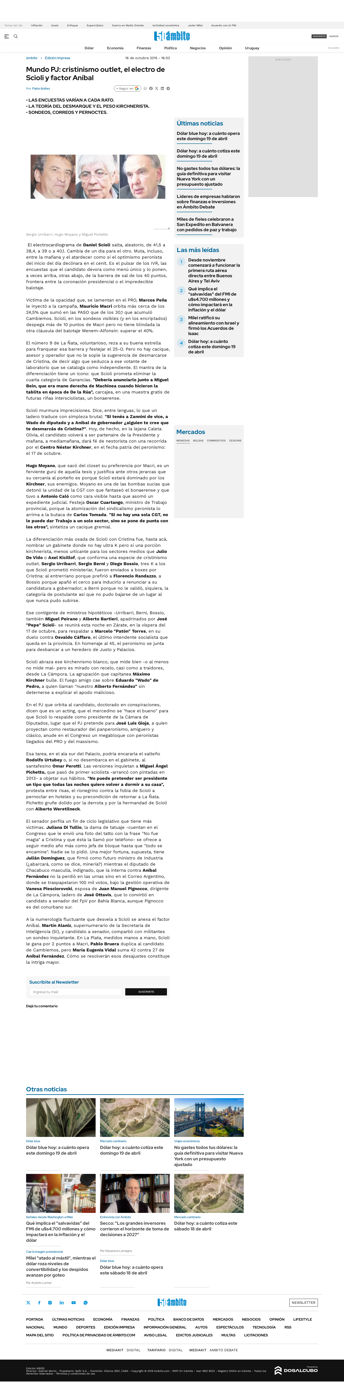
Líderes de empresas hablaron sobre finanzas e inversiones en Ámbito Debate (208, 202)
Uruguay (252, 48)
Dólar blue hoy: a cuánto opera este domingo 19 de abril (208, 136)
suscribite (319, 36)
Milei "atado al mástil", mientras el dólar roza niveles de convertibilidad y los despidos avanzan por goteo (61, 1266)
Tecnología (264, 1327)
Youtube (73, 1302)
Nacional (35, 1327)
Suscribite (146, 991)
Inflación (36, 25)
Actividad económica (165, 25)
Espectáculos (230, 1327)
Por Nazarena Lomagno (116, 1251)
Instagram (50, 1303)
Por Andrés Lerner (39, 1283)
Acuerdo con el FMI (223, 25)
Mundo (60, 1327)
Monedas (183, 440)
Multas (228, 1335)
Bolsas (198, 440)
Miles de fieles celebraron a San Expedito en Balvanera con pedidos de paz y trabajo (206, 224)
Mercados (223, 1319)
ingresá (334, 36)
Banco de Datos (188, 1319)
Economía (115, 48)
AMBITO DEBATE (213, 1350)
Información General (165, 1327)
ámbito (32, 58)
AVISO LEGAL (155, 1335)
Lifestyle (302, 1319)
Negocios (198, 48)
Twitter (28, 1302)
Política (170, 48)
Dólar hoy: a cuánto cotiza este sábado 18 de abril (205, 1226)
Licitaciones (256, 1335)
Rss (288, 1327)
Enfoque (72, 25)
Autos (201, 1327)
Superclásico (95, 25)
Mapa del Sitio (40, 1335)
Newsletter (334, 48)
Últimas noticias (68, 1319)
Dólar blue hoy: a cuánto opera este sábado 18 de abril (131, 1270)
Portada (34, 1319)
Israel (54, 25)
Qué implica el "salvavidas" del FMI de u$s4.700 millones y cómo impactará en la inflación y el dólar (212, 299)
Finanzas (144, 48)
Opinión (225, 48)
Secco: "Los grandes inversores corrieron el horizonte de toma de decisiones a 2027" (134, 1228)
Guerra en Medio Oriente (128, 25)
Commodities (216, 440)
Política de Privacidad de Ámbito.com (99, 1335)
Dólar (89, 48)
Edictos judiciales (194, 1335)
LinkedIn (62, 1303)
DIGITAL (123, 1350)
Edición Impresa (119, 1327)
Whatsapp (86, 1303)
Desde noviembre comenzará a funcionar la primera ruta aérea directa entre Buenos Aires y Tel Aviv (214, 270)
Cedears (235, 440)
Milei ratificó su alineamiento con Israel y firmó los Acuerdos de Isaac (213, 325)
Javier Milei (195, 25)
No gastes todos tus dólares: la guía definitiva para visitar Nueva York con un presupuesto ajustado (208, 176)
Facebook (39, 1303)
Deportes (85, 1327)
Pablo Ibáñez (41, 88)
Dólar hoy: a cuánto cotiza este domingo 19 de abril (208, 153)
